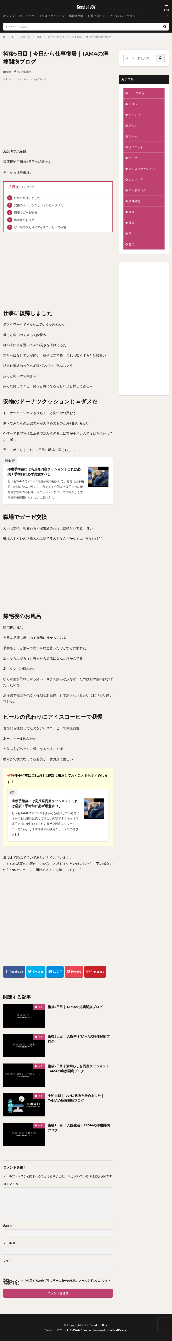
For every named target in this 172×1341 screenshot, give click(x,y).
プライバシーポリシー (123, 16)
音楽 (131, 244)
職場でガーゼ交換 (22, 212)
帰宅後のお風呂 (20, 219)
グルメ (133, 125)
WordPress (118, 1330)
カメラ (133, 104)
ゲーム (133, 136)
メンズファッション (52, 16)
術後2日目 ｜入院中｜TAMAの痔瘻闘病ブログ (79, 1038)
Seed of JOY (86, 7)
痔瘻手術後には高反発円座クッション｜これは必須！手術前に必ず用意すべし (44, 471)
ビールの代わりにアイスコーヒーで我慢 (36, 227)
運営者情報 (76, 16)
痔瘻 (22, 71)
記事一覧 (25, 36)
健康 (39, 36)
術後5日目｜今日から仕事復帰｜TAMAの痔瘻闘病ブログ (79, 36)
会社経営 (134, 201)
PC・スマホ (26, 16)
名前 (7, 1225)
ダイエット (136, 147)
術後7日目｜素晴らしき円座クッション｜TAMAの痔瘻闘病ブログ (78, 1068)
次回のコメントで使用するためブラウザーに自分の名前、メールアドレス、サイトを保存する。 (57, 1282)
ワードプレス (137, 190)
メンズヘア (136, 179)
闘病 (28, 71)
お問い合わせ (96, 16)
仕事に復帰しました (23, 197)
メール (9, 1243)
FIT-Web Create (79, 1330)
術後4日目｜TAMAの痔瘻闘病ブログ (75, 1007)
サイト (7, 1260)
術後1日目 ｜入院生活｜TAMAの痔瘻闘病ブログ (79, 1127)
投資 (131, 222)
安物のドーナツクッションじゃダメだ (35, 205)
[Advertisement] (58, 115)
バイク (133, 158)
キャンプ (9, 16)
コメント (10, 1183)
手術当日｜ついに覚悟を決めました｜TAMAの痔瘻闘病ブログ (76, 1097)
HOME (10, 36)
